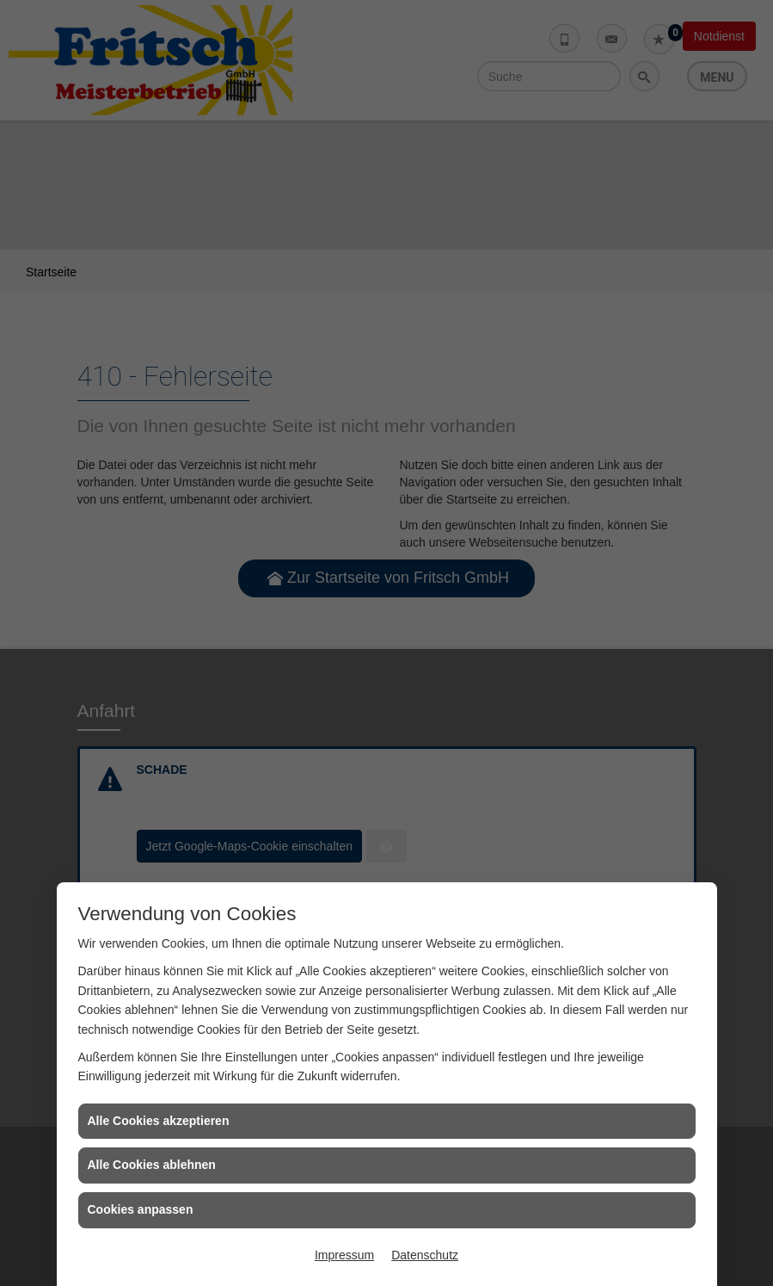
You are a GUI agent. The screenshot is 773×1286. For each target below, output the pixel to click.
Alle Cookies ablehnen (152, 1165)
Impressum (344, 1255)
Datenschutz (424, 1255)
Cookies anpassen (140, 1209)
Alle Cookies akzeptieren (159, 1121)
